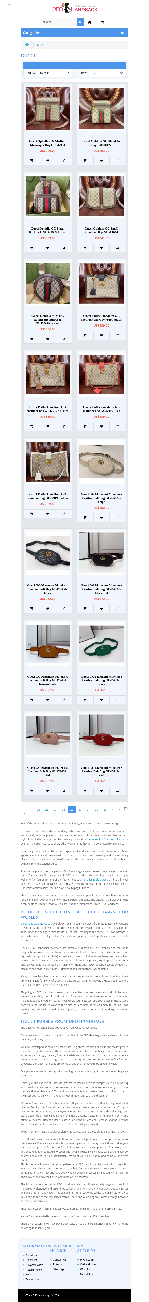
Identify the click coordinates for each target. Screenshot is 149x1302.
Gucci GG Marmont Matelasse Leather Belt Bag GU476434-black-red (101, 589)
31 (88, 809)
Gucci (40, 45)
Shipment (31, 1260)
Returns (58, 1264)
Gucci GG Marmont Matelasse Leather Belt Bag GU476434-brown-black (47, 680)
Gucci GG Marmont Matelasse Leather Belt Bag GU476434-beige (101, 498)
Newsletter (86, 1274)
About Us (31, 1255)
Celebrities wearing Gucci (36, 923)
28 (63, 809)
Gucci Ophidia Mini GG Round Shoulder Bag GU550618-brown (47, 319)
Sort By (30, 73)
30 (80, 809)
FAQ (28, 1274)
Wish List (85, 1269)
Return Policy (34, 1269)
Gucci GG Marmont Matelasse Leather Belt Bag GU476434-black (47, 589)
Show (83, 73)
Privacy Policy (34, 1264)
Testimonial (32, 1279)
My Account (87, 1259)
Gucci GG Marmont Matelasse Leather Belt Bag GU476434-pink (47, 771)
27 (55, 809)
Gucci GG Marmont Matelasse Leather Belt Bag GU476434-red (101, 771)
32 (96, 809)
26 (46, 809)
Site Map (58, 1269)
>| (120, 809)
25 (38, 809)
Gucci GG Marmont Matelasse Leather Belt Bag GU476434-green (101, 680)
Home (8, 4)
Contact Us (59, 1259)
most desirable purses (95, 879)
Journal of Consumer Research (109, 839)
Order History (88, 1264)
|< (24, 812)
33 (104, 809)
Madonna (66, 936)
